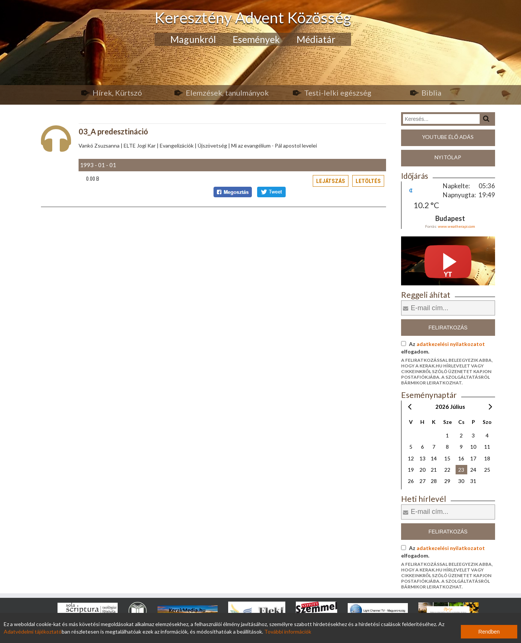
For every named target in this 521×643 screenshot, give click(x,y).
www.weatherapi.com (456, 226)
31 (473, 481)
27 (423, 481)
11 (487, 446)
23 (461, 469)
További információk (287, 631)
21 (434, 469)
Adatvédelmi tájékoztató (33, 631)
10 (473, 446)
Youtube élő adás (448, 137)
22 (447, 469)
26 (411, 481)
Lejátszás (330, 181)
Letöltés (368, 181)
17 (473, 458)
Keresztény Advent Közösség (252, 17)
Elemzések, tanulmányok (227, 92)
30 (461, 481)
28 (434, 481)
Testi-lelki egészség (337, 92)
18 (487, 458)
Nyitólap (448, 157)
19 (411, 469)
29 (447, 481)
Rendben (489, 632)
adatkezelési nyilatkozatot (450, 344)
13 (423, 458)
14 (434, 458)
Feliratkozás (448, 328)
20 (423, 469)
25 (487, 469)
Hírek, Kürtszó (117, 92)
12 (411, 458)
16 (461, 458)
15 (447, 458)
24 (473, 469)
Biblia (431, 92)
